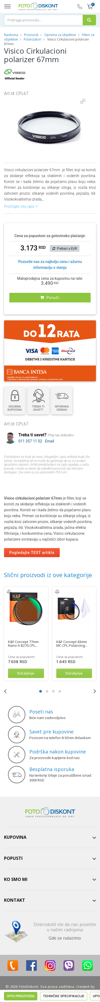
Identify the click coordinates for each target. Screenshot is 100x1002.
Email (49, 441)
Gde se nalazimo (65, 938)
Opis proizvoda (20, 483)
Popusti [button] (13, 858)
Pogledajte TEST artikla (31, 552)
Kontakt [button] (14, 900)
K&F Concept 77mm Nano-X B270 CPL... (23, 643)
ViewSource (50, 991)
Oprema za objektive (60, 35)
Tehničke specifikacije (63, 483)
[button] (82, 101)
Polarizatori (32, 39)
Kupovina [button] (15, 837)
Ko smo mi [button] (15, 879)
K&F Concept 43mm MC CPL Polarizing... (71, 643)
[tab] (50, 837)
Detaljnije (25, 673)
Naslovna (11, 35)
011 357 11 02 (30, 441)
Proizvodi (31, 35)
